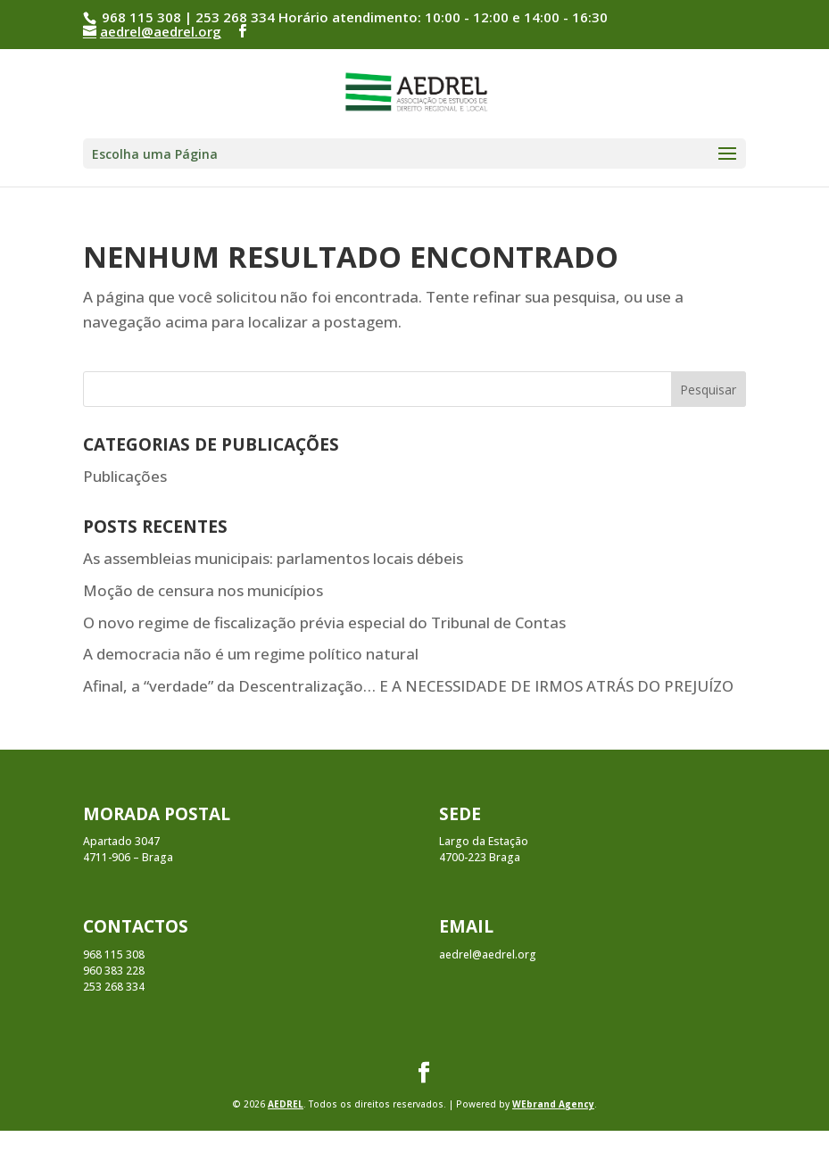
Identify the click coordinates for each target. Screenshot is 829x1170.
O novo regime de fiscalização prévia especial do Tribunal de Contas (324, 622)
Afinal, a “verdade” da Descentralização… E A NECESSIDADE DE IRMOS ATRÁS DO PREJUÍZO (408, 686)
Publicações (125, 476)
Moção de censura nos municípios (203, 590)
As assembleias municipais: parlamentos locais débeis (273, 558)
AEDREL (285, 1104)
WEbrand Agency (553, 1104)
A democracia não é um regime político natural (251, 653)
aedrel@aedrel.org (487, 954)
